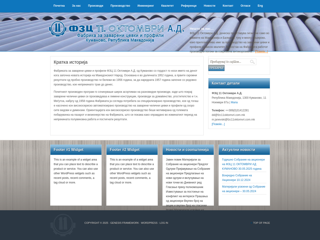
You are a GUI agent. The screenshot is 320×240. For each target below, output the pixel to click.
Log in (164, 222)
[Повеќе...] (261, 51)
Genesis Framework (124, 222)
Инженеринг (145, 5)
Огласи (245, 5)
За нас (76, 5)
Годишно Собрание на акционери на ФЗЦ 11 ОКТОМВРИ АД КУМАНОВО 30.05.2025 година (243, 164)
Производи (95, 5)
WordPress (149, 222)
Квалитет (167, 5)
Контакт (228, 5)
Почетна (59, 5)
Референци (188, 5)
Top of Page (261, 222)
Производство (120, 5)
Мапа (234, 102)
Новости (209, 5)
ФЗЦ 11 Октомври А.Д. (119, 26)
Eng (260, 5)
